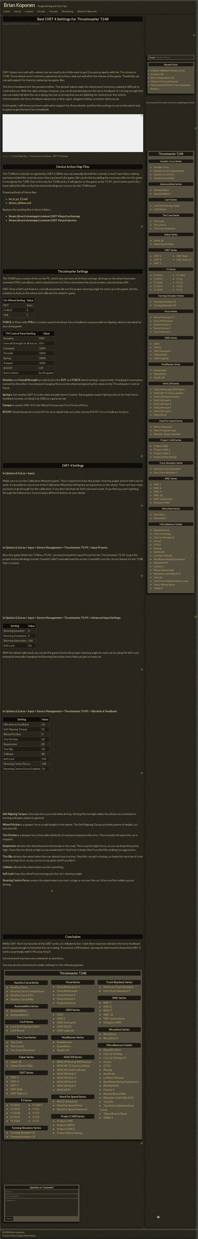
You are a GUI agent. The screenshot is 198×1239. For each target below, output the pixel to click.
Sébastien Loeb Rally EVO (118, 1097)
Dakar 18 (15, 1061)
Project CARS (65, 1121)
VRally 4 (108, 1117)
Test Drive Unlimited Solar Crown (171, 580)
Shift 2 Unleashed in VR (162, 77)
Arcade (41, 11)
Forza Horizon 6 (66, 1003)
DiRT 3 (14, 1077)
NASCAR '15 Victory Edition (73, 1065)
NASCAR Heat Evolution (71, 1069)
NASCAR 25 (64, 1089)
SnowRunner (64, 1042)
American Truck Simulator (118, 986)
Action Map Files (20, 156)
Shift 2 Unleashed (67, 1101)
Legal (19, 1235)
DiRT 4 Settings (60, 156)
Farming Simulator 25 (22, 1136)
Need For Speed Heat (69, 1105)
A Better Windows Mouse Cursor (167, 70)
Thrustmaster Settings (40, 156)
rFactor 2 (108, 1089)
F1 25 (36, 1121)
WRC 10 (108, 1014)
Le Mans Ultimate (113, 1077)
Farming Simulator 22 (22, 1132)
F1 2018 (15, 1112)
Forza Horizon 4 (66, 994)
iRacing (107, 1069)
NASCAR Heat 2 (66, 1073)
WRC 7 (107, 1002)
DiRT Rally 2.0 (18, 1093)
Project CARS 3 (66, 1129)
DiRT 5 (14, 1085)
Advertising (29, 1235)
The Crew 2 (17, 1046)
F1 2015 (15, 1109)
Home (7, 11)
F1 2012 (15, 1105)
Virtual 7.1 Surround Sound (164, 81)
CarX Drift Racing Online (25, 1026)
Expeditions (64, 1046)
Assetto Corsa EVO (21, 995)
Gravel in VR (156, 74)
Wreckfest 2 (110, 1038)
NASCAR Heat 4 (66, 1081)
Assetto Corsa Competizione (27, 991)
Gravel (107, 1061)
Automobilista (18, 1010)
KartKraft (109, 1073)
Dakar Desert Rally (21, 1065)
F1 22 (36, 1109)
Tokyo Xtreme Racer (115, 1113)
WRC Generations (114, 1018)
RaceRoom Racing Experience (121, 1081)
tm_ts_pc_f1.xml (18, 199)
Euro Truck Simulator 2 (116, 991)
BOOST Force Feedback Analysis (109, 411)
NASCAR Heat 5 (66, 1085)
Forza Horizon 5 (66, 998)
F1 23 (36, 1112)
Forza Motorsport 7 (68, 986)
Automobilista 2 (19, 1014)
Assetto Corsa (18, 987)
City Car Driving (112, 1053)
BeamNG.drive (112, 1049)
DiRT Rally (16, 1089)
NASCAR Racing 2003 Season (74, 1061)
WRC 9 (107, 1010)
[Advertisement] (73, 435)
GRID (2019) (64, 1026)
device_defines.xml (20, 203)
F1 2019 (15, 1117)
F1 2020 (15, 1121)
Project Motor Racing (69, 1132)
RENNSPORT (111, 1085)
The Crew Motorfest (22, 1050)
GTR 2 (107, 1065)
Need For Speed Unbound (72, 1109)
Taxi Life (108, 1101)
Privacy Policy (9, 1235)
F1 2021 (37, 1105)
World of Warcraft (87, 11)
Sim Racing (67, 11)
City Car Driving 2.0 (114, 1057)
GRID (60, 1014)
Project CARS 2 (66, 1125)
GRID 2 (61, 1018)
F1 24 (36, 1117)
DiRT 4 (7, 72)
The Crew (16, 1042)
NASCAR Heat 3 (66, 1077)
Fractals (53, 11)
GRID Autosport (66, 1022)
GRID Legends (65, 1030)
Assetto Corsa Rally (21, 999)
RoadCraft (63, 1050)
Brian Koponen (19, 5)
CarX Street (17, 1030)
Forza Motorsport (67, 991)
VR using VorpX (41, 951)
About (17, 11)
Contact (29, 11)
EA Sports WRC (112, 1022)
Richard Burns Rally (114, 1093)
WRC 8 (107, 1006)
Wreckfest (109, 1034)
